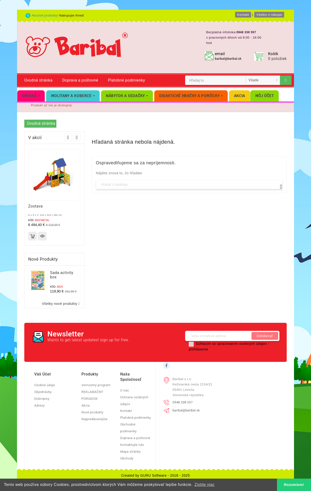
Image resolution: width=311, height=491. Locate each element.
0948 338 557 (183, 402)
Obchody (127, 458)
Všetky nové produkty (62, 304)
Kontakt (243, 15)
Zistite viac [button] (204, 485)
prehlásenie (198, 349)
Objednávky (43, 392)
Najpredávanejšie (94, 419)
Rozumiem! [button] (294, 485)
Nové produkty (92, 412)
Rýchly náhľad (42, 236)
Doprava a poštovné (80, 80)
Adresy (39, 405)
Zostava (35, 206)
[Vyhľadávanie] (189, 184)
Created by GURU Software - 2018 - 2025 (155, 475)
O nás (124, 390)
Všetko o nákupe (269, 15)
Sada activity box (61, 274)
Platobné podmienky (126, 80)
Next (77, 137)
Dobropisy (42, 398)
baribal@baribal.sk (228, 58)
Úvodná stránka (38, 80)
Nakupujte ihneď (71, 15)
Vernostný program (95, 385)
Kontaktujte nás (132, 445)
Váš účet (42, 374)
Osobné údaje (44, 385)
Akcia (85, 405)
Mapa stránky (130, 451)
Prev (68, 137)
